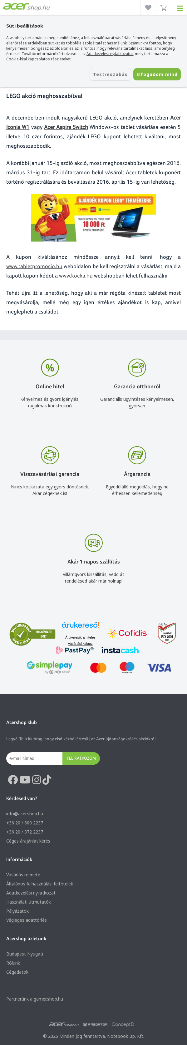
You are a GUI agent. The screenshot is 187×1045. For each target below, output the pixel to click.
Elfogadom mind (157, 74)
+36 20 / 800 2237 (24, 823)
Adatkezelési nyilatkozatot (109, 53)
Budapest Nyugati (24, 954)
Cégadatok (17, 972)
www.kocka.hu (76, 275)
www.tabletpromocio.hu (34, 266)
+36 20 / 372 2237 (24, 832)
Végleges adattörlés (26, 920)
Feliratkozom (81, 758)
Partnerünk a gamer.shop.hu (34, 999)
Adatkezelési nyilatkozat (31, 893)
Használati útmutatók (28, 902)
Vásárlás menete (23, 875)
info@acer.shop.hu (24, 814)
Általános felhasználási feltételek (39, 884)
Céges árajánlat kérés (28, 841)
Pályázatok (17, 911)
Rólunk (13, 963)
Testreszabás (110, 74)
